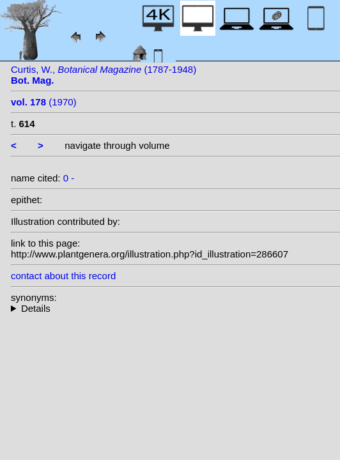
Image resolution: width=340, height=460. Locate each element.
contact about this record (63, 275)
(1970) (44, 101)
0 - (69, 177)
